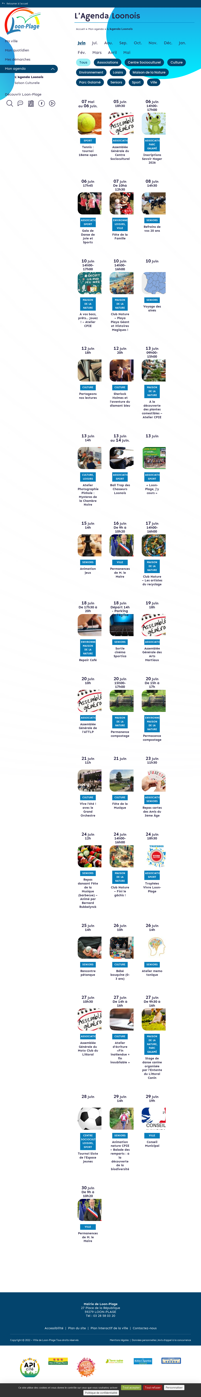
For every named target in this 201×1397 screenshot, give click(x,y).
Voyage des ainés (150, 308)
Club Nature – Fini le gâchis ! (119, 899)
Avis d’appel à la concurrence (174, 1347)
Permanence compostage (119, 742)
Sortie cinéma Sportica (119, 660)
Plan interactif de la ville (109, 1336)
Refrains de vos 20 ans (150, 229)
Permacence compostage (150, 745)
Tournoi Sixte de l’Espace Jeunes (87, 1167)
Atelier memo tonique (150, 982)
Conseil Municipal (150, 1151)
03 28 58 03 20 (104, 1323)
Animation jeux (87, 574)
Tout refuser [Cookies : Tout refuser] (153, 1387)
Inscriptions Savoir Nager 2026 (150, 159)
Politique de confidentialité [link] (101, 1393)
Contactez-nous (145, 1336)
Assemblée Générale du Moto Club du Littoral (88, 1056)
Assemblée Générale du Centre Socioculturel (119, 153)
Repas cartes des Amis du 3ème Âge (150, 819)
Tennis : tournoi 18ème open (87, 151)
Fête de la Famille (119, 236)
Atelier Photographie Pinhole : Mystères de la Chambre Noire (88, 498)
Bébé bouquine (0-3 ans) (119, 982)
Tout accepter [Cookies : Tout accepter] (131, 1387)
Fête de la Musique (119, 813)
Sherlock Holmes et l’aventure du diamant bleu (119, 401)
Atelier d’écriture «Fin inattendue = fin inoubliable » (119, 1060)
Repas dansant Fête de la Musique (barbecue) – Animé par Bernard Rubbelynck (87, 901)
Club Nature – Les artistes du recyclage (150, 586)
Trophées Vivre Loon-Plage (150, 895)
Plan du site (77, 1336)
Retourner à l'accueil (17, 3)
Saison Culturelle (27, 83)
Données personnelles (144, 1347)
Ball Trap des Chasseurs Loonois (119, 493)
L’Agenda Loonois (29, 77)
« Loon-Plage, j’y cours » (150, 493)
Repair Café (87, 668)
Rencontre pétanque (87, 980)
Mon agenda (96, 29)
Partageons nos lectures (87, 396)
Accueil (80, 29)
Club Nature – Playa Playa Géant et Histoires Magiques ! (119, 322)
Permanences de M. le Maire (119, 576)
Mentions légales (119, 1347)
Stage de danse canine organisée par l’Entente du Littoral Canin (150, 1076)
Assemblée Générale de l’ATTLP (88, 736)
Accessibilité (54, 1336)
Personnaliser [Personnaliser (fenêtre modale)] (174, 1387)
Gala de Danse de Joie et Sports (87, 236)
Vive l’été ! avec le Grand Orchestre (87, 817)
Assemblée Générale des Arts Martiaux (150, 662)
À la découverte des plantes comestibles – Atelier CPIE (150, 411)
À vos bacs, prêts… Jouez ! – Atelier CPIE (87, 320)
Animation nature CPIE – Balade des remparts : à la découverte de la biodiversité (119, 1163)
